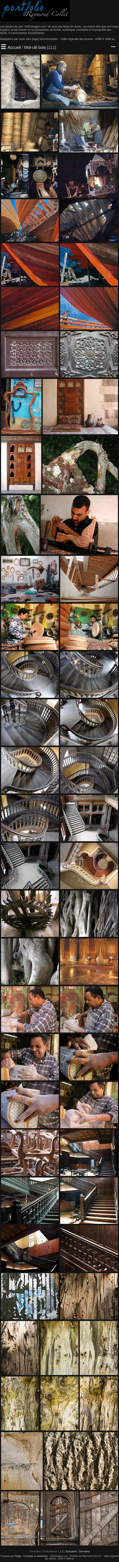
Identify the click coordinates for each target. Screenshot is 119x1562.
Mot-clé (30, 47)
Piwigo (17, 1556)
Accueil (14, 47)
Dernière (84, 1551)
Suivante (71, 1551)
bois (42, 47)
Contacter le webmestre (35, 1556)
